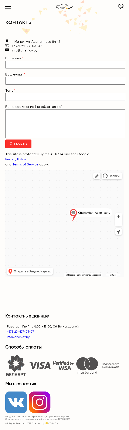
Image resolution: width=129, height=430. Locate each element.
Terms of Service (25, 164)
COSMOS (53, 423)
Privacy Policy (15, 159)
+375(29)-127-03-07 (19, 331)
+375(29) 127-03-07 (121, 6)
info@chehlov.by (17, 337)
